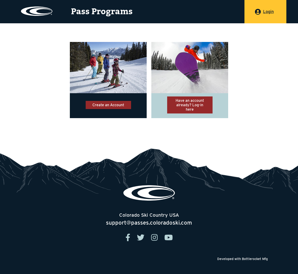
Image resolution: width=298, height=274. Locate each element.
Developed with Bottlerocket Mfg (242, 259)
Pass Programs (102, 11)
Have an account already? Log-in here (190, 105)
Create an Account (108, 105)
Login (268, 11)
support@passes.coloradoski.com (149, 222)
